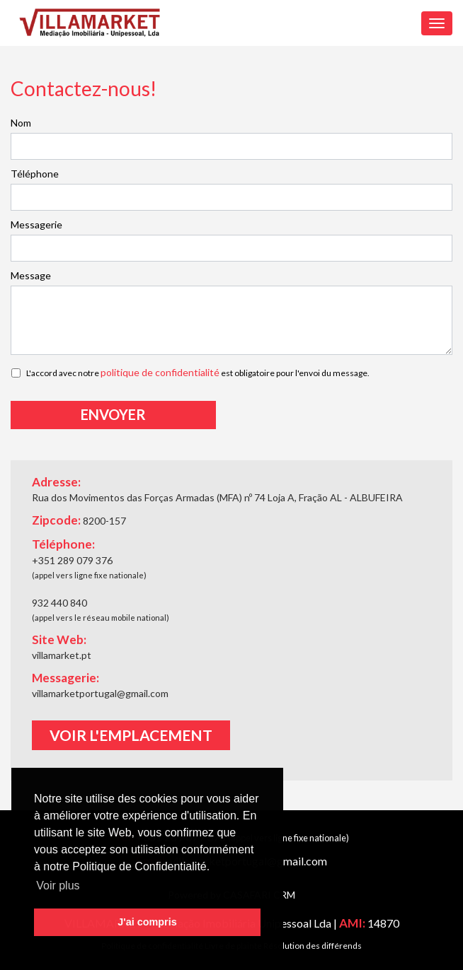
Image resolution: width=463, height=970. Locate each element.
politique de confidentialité (160, 372)
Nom (21, 123)
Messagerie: (65, 677)
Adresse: (56, 481)
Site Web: (59, 639)
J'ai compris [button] (147, 922)
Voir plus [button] (57, 886)
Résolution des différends (312, 945)
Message (31, 275)
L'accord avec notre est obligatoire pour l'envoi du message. (198, 372)
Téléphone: (63, 544)
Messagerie (36, 224)
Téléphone (35, 174)
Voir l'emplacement (131, 735)
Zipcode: (79, 520)
